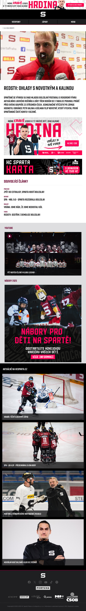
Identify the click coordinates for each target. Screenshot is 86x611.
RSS (66, 606)
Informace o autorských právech (54, 606)
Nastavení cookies (73, 606)
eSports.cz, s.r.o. (39, 606)
